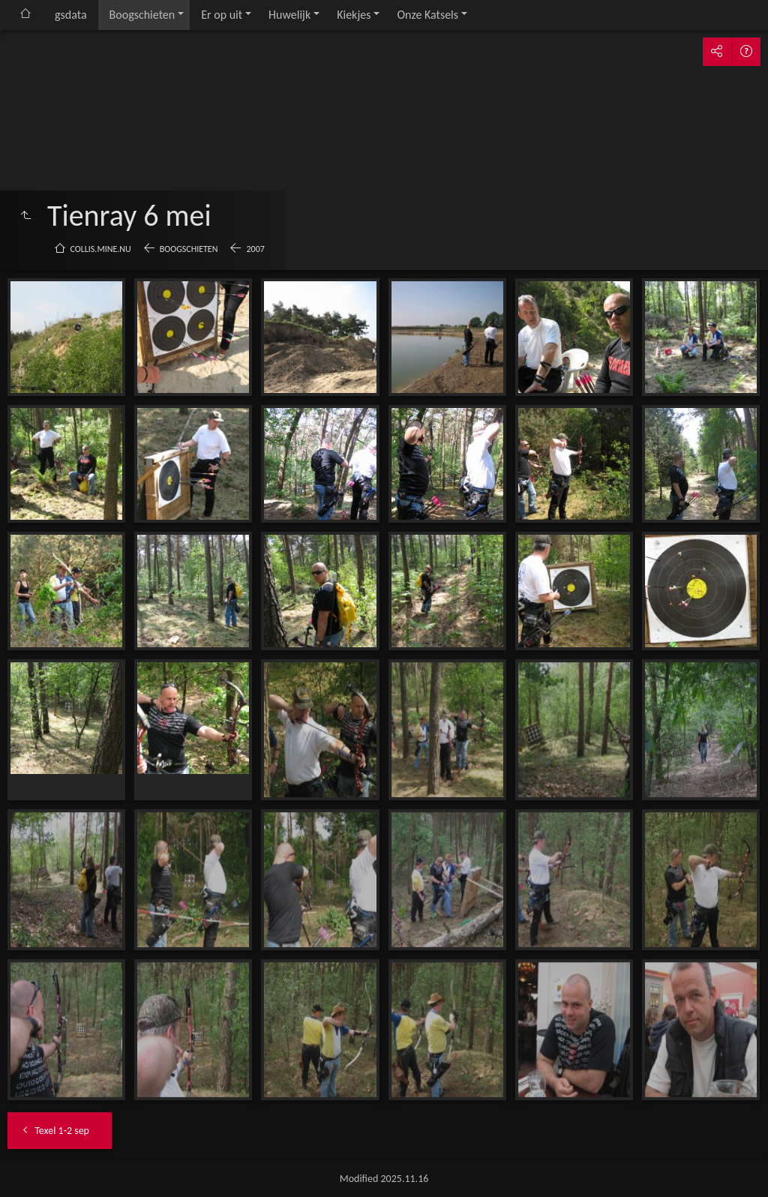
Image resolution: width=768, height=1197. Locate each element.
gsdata (71, 15)
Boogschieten (143, 15)
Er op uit (221, 15)
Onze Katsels (427, 15)
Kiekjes (353, 15)
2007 (255, 249)
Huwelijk (289, 15)
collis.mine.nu (100, 249)
